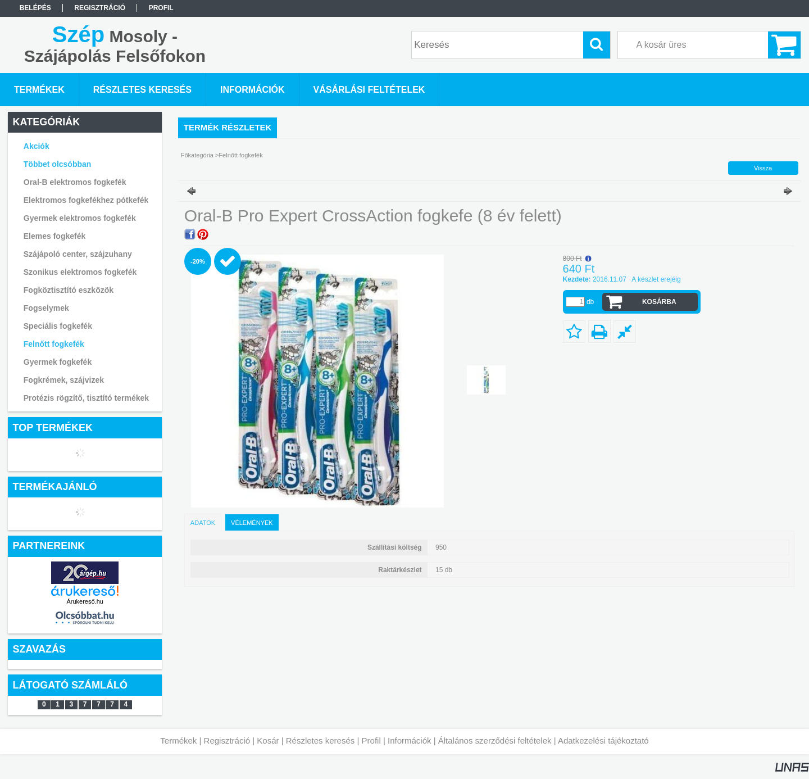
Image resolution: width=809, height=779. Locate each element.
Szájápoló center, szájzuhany (78, 254)
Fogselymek (46, 308)
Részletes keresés (320, 740)
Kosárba (659, 302)
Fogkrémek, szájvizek (64, 379)
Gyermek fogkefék (58, 361)
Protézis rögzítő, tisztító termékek (86, 397)
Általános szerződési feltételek (495, 740)
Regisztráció (227, 740)
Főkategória (197, 155)
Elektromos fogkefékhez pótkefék (86, 200)
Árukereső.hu (84, 601)
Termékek (178, 740)
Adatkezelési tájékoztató (603, 740)
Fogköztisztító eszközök (68, 290)
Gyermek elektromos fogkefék (80, 218)
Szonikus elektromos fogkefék (80, 272)
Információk (409, 740)
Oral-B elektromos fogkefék (75, 182)
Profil (371, 740)
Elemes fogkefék (55, 236)
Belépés (35, 8)
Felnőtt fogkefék (54, 343)
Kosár (268, 740)
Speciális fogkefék (58, 325)
